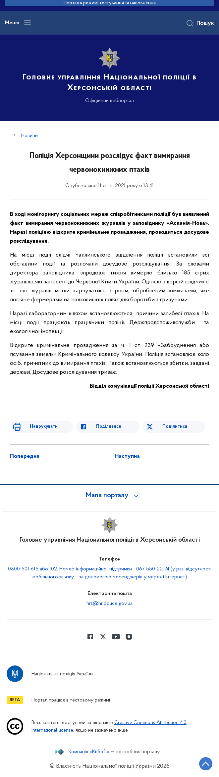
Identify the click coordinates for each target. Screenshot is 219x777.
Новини (29, 135)
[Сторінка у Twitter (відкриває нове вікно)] (103, 637)
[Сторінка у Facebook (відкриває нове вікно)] (90, 637)
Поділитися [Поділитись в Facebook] (108, 426)
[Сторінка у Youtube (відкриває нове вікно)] (116, 637)
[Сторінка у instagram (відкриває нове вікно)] (129, 637)
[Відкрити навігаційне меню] (27, 23)
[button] (110, 496)
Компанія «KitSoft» (89, 751)
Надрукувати (44, 426)
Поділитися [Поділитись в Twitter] (174, 426)
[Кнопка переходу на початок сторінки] (205, 763)
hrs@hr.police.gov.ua (109, 603)
